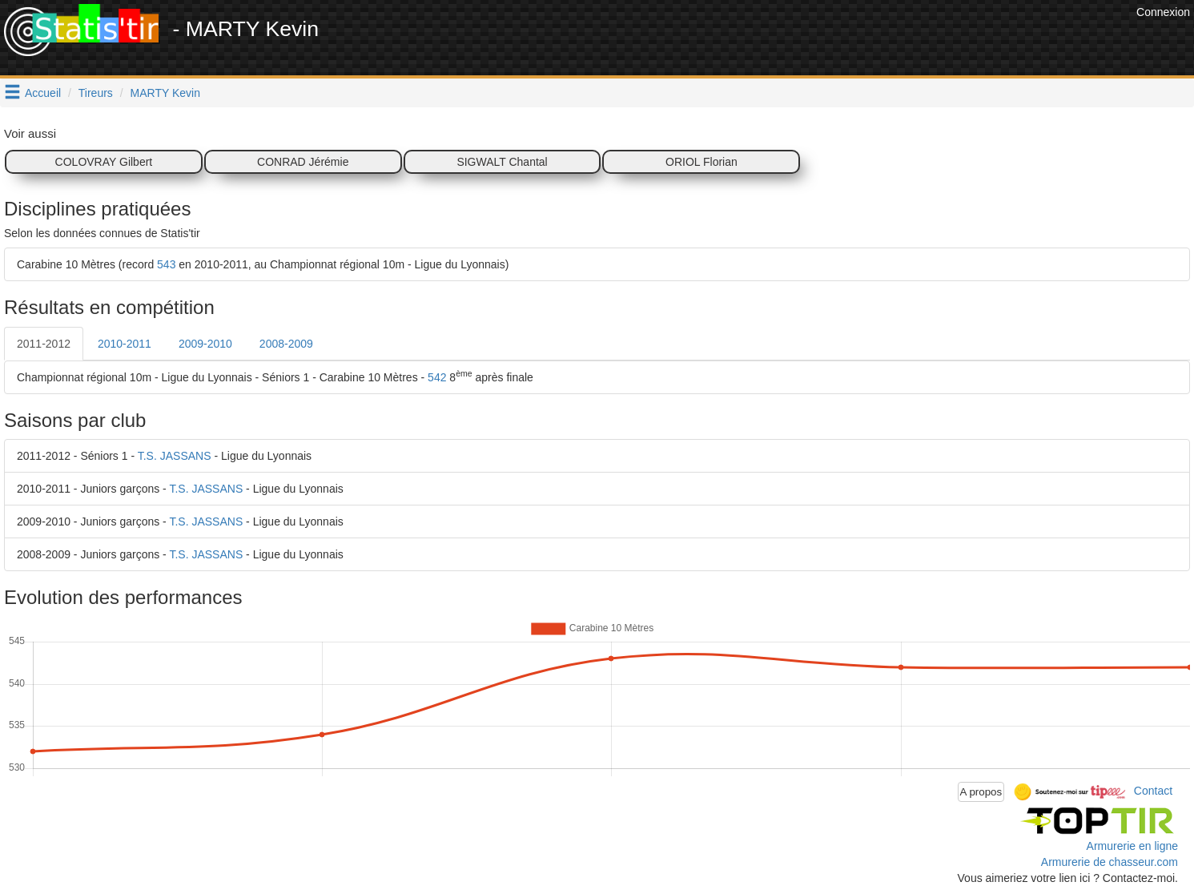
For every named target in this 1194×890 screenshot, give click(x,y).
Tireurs (95, 93)
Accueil (43, 93)
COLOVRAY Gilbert (104, 161)
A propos (981, 792)
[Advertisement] (840, 40)
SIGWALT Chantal (501, 161)
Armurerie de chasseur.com (1109, 862)
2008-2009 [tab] (286, 343)
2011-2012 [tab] (43, 343)
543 (166, 264)
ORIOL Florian (701, 161)
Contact (1153, 790)
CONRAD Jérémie (302, 161)
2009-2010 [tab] (205, 343)
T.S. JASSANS (174, 455)
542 (437, 377)
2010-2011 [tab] (124, 343)
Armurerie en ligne (1132, 846)
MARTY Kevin (165, 93)
